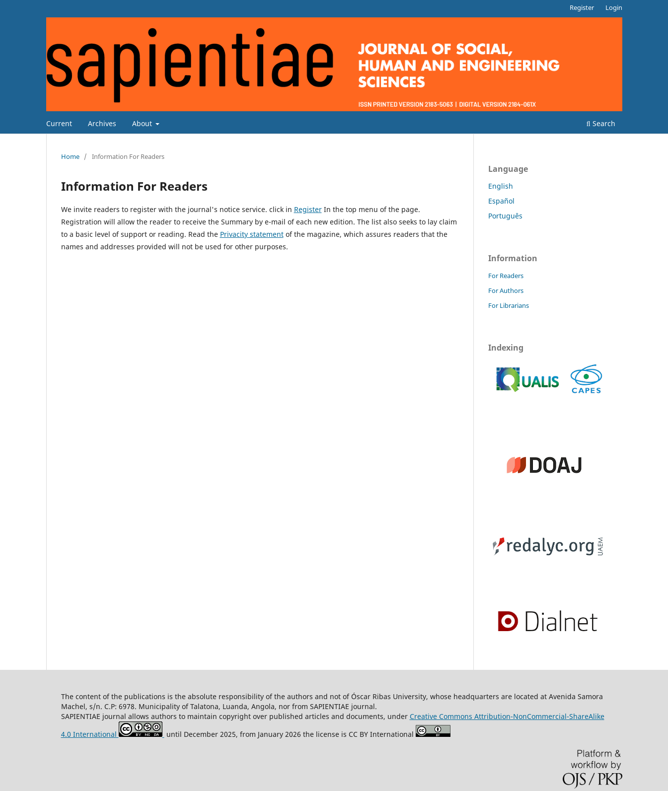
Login (613, 7)
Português (505, 215)
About (143, 123)
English (500, 186)
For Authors (505, 290)
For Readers (505, 275)
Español (501, 201)
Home (70, 156)
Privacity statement (252, 234)
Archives (102, 123)
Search (601, 123)
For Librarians (508, 305)
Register (582, 7)
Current (59, 123)
